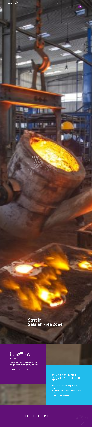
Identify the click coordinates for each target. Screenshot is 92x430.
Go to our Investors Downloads (61, 395)
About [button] (24, 3)
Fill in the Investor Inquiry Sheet (19, 369)
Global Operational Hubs (33, 3)
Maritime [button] (42, 3)
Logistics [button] (58, 3)
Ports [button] (47, 3)
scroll (46, 340)
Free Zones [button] (52, 3)
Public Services (65, 3)
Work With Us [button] (73, 3)
